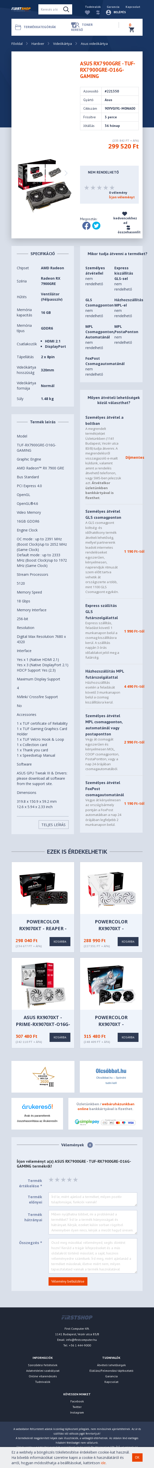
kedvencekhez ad (125, 218)
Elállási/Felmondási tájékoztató (111, 1370)
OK (137, 1457)
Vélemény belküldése (67, 1281)
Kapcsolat (133, 7)
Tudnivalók (93, 7)
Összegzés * (30, 1242)
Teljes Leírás (53, 824)
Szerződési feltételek (42, 1365)
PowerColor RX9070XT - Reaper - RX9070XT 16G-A (43, 928)
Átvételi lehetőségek (111, 1365)
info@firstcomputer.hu (81, 1340)
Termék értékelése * (30, 1183)
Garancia (113, 7)
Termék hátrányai (33, 1217)
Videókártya (62, 43)
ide (103, 1462)
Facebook (77, 1401)
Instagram (77, 1412)
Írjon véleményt (122, 197)
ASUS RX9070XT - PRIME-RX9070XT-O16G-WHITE (43, 1024)
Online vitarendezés (43, 1376)
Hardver (38, 43)
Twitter (77, 1407)
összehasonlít (129, 229)
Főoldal (17, 43)
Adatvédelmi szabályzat (42, 1370)
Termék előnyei (35, 1199)
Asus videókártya (94, 43)
